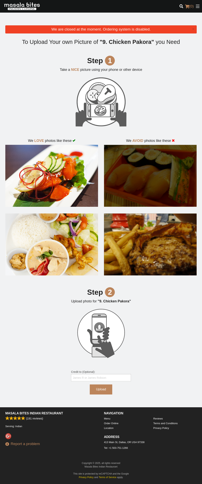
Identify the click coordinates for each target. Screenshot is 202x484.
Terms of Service (107, 477)
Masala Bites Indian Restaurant (34, 413)
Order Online (111, 423)
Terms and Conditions (165, 423)
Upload (101, 389)
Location (108, 428)
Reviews (158, 418)
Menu (107, 418)
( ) (189, 6)
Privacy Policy (161, 428)
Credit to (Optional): (101, 375)
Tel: (116, 447)
